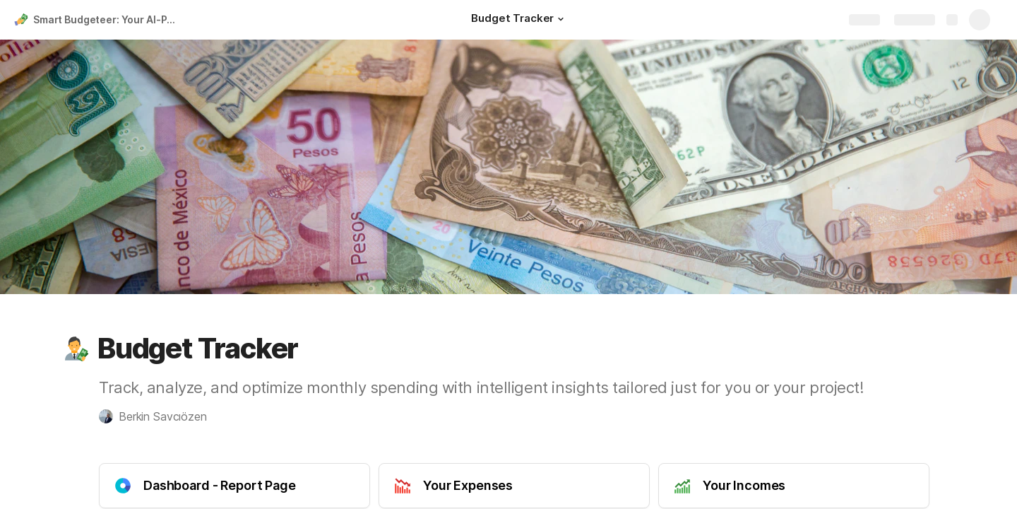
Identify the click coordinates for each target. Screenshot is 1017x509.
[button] (561, 19)
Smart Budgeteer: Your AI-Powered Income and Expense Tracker (108, 19)
